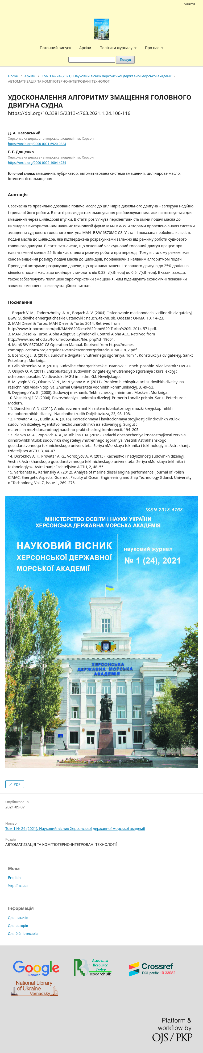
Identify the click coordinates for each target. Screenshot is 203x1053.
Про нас (152, 47)
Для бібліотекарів (23, 933)
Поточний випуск (55, 47)
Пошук (125, 60)
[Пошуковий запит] (91, 60)
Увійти (189, 4)
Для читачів (18, 917)
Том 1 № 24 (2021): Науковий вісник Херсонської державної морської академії (107, 76)
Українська (18, 885)
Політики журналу (116, 47)
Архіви (85, 47)
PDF (16, 784)
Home (13, 76)
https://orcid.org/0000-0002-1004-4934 (37, 162)
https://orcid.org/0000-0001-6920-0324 (37, 144)
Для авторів (18, 925)
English (14, 877)
